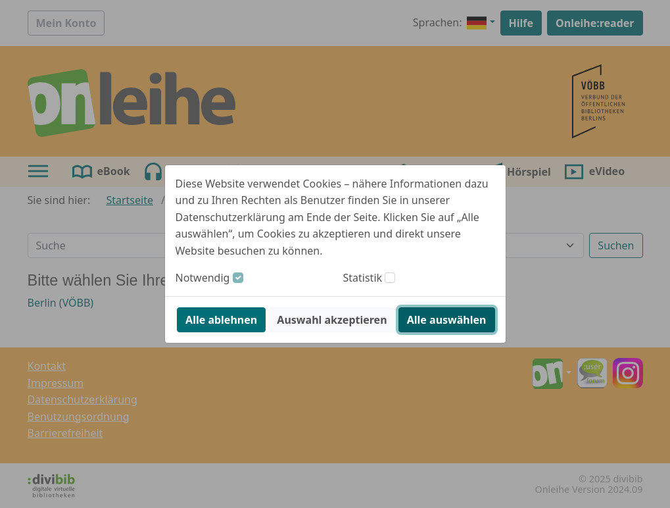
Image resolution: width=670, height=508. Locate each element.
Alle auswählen (447, 320)
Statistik (363, 277)
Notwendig (203, 277)
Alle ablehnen (221, 320)
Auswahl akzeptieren (332, 320)
